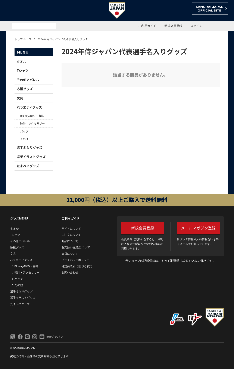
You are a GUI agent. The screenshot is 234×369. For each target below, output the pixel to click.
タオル (21, 61)
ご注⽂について (71, 234)
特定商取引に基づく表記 (77, 266)
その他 (24, 139)
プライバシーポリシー (75, 259)
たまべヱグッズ (28, 166)
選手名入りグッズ (29, 147)
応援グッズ (25, 89)
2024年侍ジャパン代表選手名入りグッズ (62, 39)
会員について (70, 253)
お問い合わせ (70, 272)
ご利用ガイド (147, 26)
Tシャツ (22, 70)
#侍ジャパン (55, 336)
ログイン (196, 26)
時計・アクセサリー (32, 123)
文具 (20, 98)
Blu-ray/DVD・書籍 (32, 116)
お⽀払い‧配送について (76, 247)
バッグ (24, 131)
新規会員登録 (173, 26)
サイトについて (71, 228)
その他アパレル (28, 79)
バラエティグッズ (29, 107)
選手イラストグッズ (31, 156)
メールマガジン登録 (198, 228)
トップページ (23, 39)
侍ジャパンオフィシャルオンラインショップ (30, 11)
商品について (70, 241)
